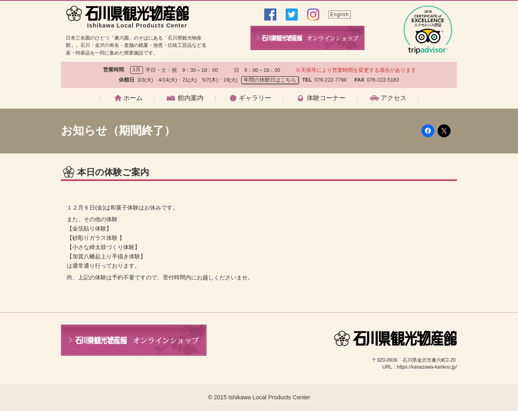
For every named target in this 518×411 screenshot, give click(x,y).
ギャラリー (255, 98)
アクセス (393, 98)
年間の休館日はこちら (270, 80)
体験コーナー (326, 98)
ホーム (133, 98)
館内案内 (191, 98)
